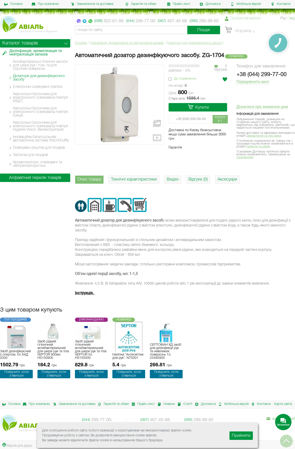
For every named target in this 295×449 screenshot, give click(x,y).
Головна (13, 4)
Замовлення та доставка (92, 4)
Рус (283, 18)
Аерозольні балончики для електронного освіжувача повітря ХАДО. (40, 98)
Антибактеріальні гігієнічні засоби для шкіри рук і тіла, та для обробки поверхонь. (40, 65)
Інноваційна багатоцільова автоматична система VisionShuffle (41, 138)
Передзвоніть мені (252, 82)
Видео (173, 179)
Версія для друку (17, 445)
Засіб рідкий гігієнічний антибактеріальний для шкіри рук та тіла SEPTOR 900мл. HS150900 (53, 350)
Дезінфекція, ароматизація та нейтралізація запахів (126, 43)
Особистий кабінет (245, 18)
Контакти (281, 4)
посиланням (244, 157)
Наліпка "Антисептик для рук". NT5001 (128, 356)
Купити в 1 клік (220, 119)
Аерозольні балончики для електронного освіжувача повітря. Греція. (41, 112)
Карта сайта (283, 404)
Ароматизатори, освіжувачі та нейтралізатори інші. (37, 164)
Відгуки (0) (198, 179)
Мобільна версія (245, 4)
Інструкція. (85, 293)
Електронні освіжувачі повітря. (38, 87)
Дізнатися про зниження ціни (262, 107)
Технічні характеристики (134, 179)
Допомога (210, 4)
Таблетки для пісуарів (30, 155)
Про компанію (45, 4)
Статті (183, 404)
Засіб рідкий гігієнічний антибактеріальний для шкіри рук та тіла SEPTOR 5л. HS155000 (90, 350)
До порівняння (185, 78)
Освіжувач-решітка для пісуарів (39, 147)
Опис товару (89, 179)
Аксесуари (227, 179)
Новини (165, 404)
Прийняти (241, 436)
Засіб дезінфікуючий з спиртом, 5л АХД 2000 (15, 355)
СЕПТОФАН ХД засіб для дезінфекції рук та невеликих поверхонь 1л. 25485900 (165, 351)
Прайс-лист (178, 4)
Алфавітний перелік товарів (35, 178)
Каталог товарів (20, 43)
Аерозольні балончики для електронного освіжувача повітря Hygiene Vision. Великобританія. (40, 126)
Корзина (238, 30)
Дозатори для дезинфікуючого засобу (194, 43)
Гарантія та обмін (140, 4)
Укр (292, 18)
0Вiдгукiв (220, 67)
